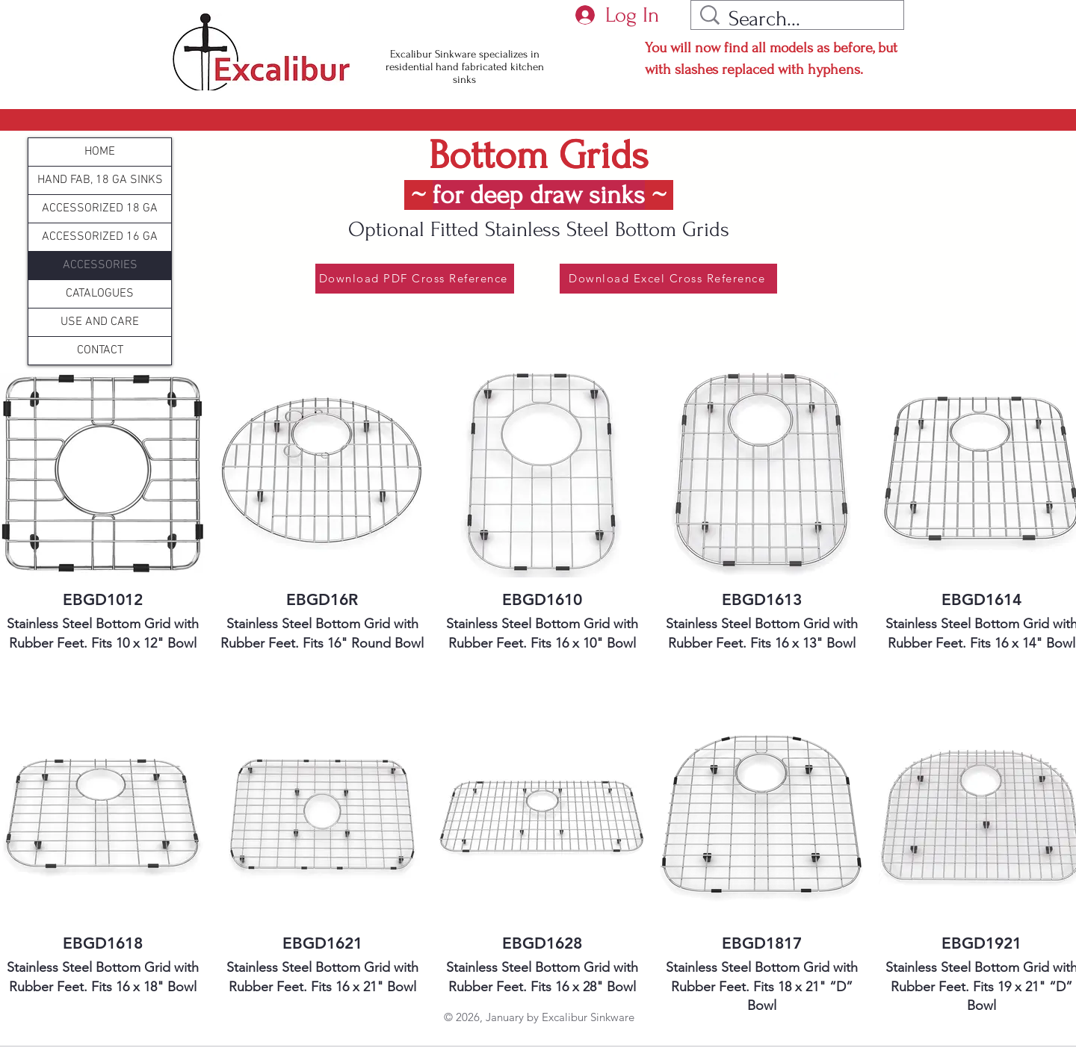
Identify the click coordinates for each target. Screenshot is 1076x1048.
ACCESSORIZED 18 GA (100, 208)
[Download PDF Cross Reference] (414, 279)
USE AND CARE (100, 321)
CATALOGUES (100, 293)
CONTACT (100, 350)
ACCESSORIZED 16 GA (100, 236)
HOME (99, 151)
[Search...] (800, 19)
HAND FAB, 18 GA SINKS (100, 180)
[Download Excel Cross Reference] (668, 279)
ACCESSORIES (100, 265)
